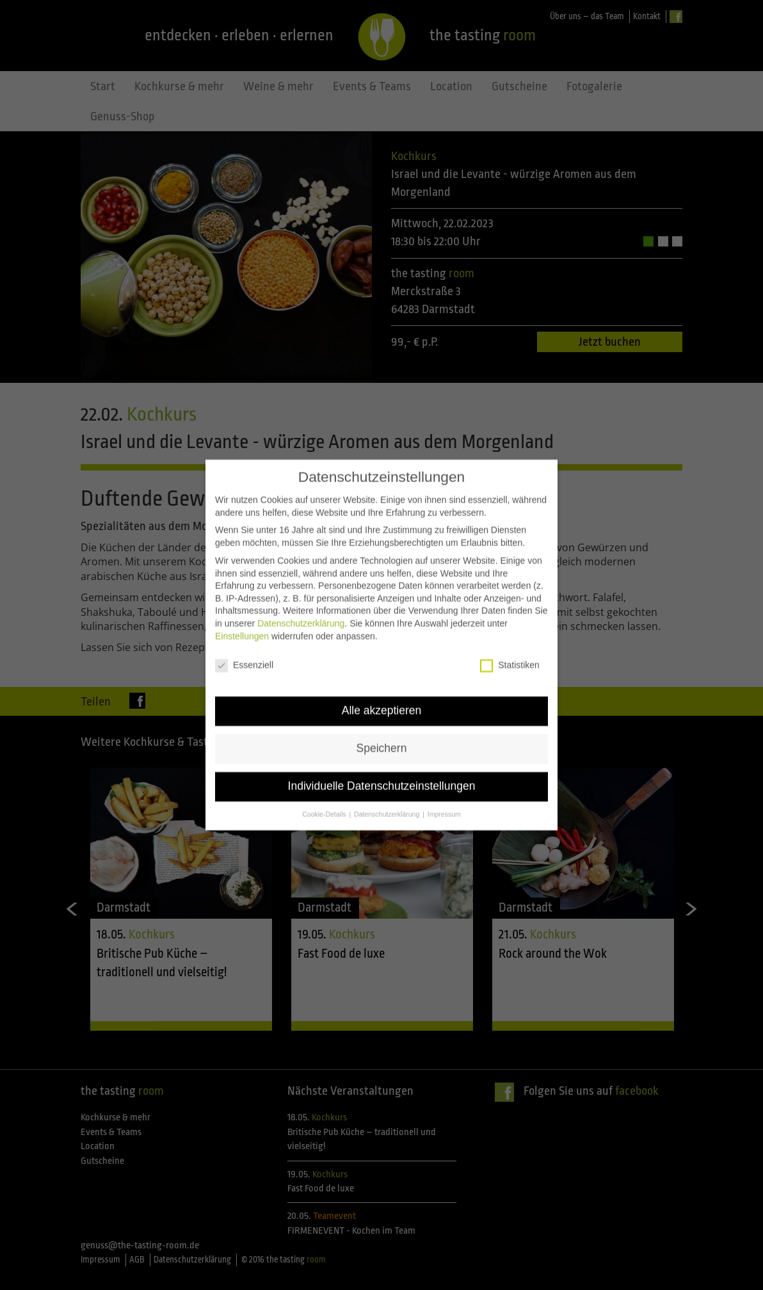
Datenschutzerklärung (300, 604)
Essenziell (244, 646)
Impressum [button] (444, 795)
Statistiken (510, 646)
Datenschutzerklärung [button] (387, 795)
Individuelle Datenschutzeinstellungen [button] (382, 767)
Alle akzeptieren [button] (382, 691)
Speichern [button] (382, 729)
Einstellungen (242, 616)
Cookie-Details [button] (325, 795)
